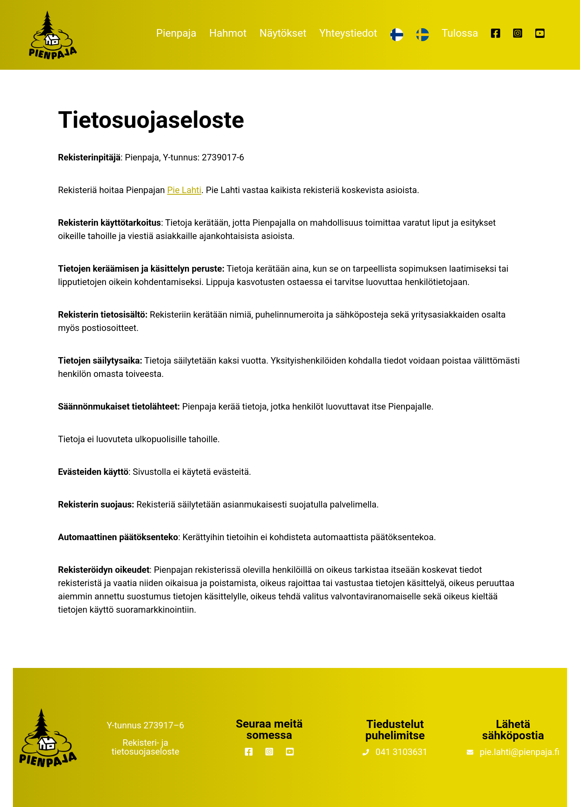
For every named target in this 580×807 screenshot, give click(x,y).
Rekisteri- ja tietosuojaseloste (145, 747)
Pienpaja (176, 33)
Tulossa (460, 33)
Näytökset (282, 33)
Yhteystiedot (348, 33)
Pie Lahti (184, 190)
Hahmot (227, 33)
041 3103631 (401, 752)
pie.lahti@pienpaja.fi (519, 752)
